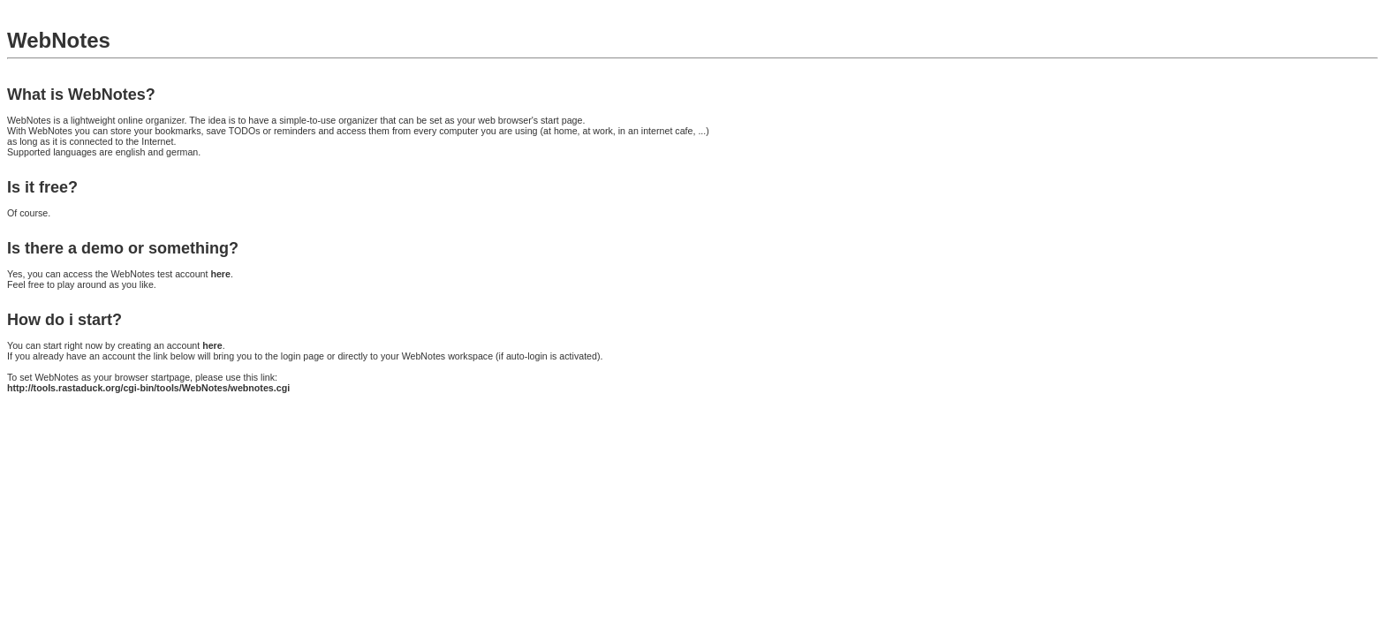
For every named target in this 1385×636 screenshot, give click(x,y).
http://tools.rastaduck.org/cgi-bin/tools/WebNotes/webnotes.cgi (148, 387)
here (220, 274)
